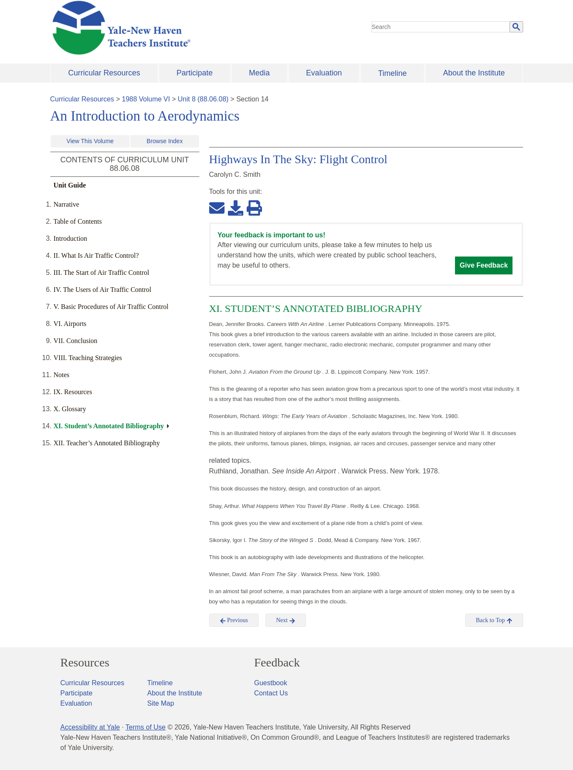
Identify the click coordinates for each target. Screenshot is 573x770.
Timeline (392, 73)
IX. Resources (73, 391)
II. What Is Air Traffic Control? (96, 255)
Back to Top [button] (494, 620)
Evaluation (324, 73)
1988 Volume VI (146, 99)
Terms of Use (145, 727)
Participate (194, 73)
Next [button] (285, 620)
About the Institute (474, 73)
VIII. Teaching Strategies (88, 357)
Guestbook (270, 682)
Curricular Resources (104, 73)
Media (259, 73)
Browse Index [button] (165, 141)
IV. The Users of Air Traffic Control (103, 289)
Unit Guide (70, 185)
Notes (61, 374)
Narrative (66, 204)
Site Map (160, 703)
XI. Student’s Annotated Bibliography (109, 426)
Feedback (277, 663)
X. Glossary (70, 408)
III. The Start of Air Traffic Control (102, 272)
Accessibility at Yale (90, 727)
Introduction (70, 238)
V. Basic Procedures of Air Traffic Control (111, 306)
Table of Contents (78, 221)
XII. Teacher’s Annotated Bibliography (107, 443)
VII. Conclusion (76, 340)
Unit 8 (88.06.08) (203, 99)
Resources (84, 663)
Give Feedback (484, 265)
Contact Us (271, 693)
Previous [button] (234, 620)
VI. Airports (70, 323)
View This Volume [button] (90, 141)
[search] (441, 27)
